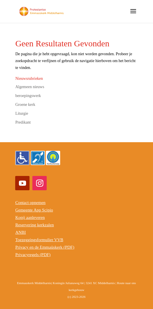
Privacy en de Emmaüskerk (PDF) (44, 247)
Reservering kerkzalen (34, 225)
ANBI (20, 232)
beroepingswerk (28, 96)
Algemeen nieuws (29, 87)
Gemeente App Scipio (34, 210)
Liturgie (21, 113)
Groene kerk (25, 104)
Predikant (23, 122)
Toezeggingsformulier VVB (39, 239)
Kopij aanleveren (30, 217)
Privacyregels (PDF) (32, 254)
